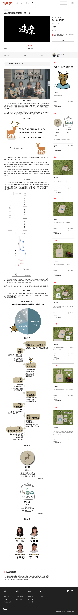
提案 (22, 3)
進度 (25, 55)
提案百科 (30, 602)
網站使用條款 (19, 596)
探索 (27, 3)
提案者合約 (19, 599)
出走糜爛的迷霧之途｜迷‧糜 (15, 64)
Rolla (41, 596)
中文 (64, 3)
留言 (42, 55)
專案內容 (6, 55)
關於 (16, 3)
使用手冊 (30, 599)
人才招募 (6, 599)
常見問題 (30, 596)
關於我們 (6, 596)
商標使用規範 (7, 602)
